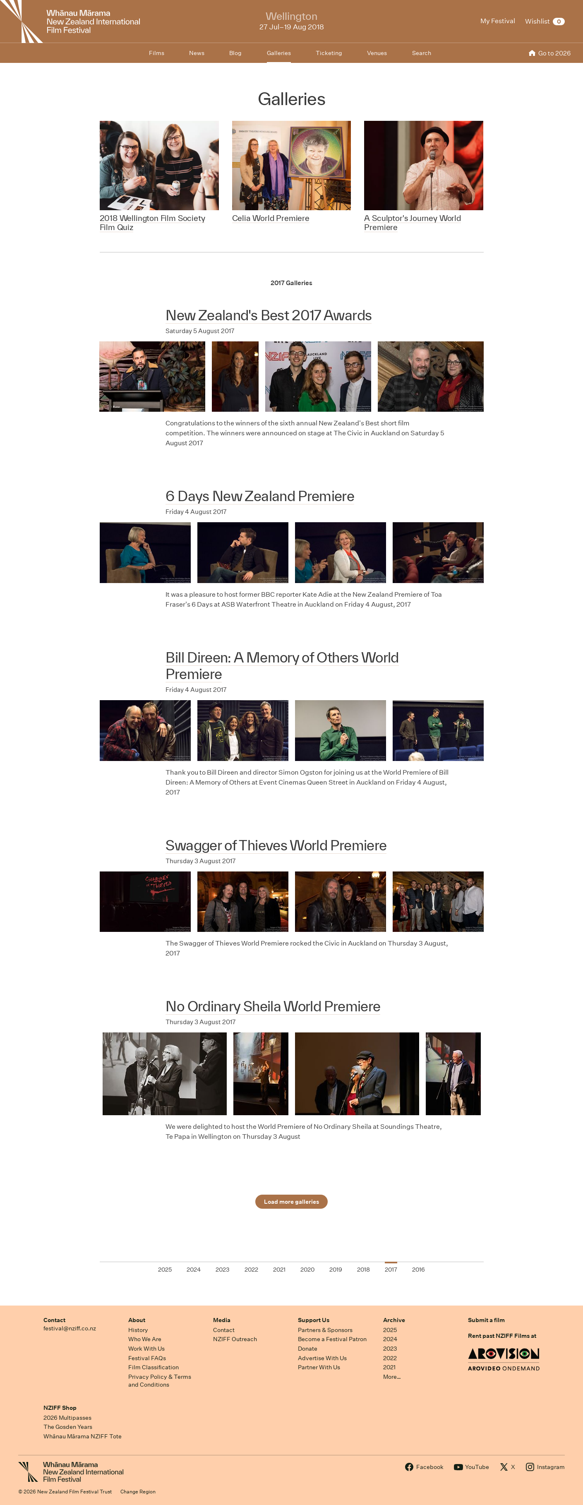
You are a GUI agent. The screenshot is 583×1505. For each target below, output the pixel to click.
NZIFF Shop (60, 1407)
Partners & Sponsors (325, 1330)
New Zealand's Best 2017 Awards (269, 315)
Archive (394, 1320)
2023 (390, 1348)
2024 (390, 1339)
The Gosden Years (67, 1427)
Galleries (279, 53)
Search (421, 53)
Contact (54, 1320)
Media (221, 1320)
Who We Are (144, 1339)
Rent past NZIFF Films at (502, 1335)
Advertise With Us (322, 1358)
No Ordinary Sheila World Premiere (273, 1006)
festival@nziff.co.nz (69, 1328)
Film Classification (153, 1367)
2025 (390, 1330)
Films (156, 53)
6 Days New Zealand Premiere (260, 496)
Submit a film (486, 1320)
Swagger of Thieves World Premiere (276, 845)
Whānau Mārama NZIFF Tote (82, 1436)
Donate (307, 1348)
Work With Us (146, 1348)
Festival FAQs (147, 1358)
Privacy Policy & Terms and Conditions (159, 1380)
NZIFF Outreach (235, 1339)
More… (392, 1376)
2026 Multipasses (67, 1417)
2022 (390, 1358)
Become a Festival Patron (332, 1339)
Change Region (138, 1491)
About (136, 1320)
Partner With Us (319, 1367)
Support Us (313, 1320)
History (138, 1330)
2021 (389, 1367)
